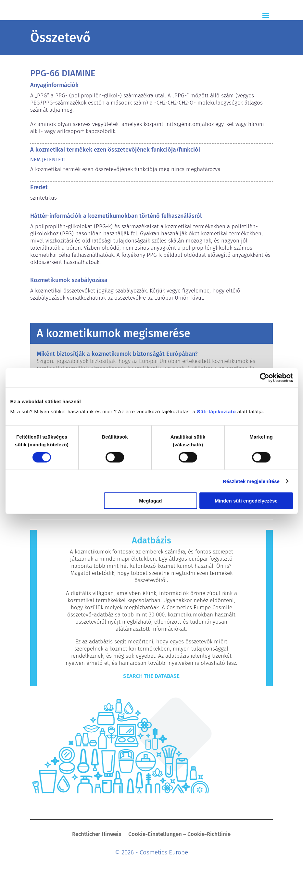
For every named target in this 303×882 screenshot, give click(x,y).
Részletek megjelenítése (251, 481)
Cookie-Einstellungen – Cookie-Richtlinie (179, 835)
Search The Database (151, 676)
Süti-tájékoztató (216, 411)
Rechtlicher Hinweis (96, 835)
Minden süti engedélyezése (246, 500)
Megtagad (150, 500)
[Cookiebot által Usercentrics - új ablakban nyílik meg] (264, 377)
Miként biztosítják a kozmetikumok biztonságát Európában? (117, 353)
